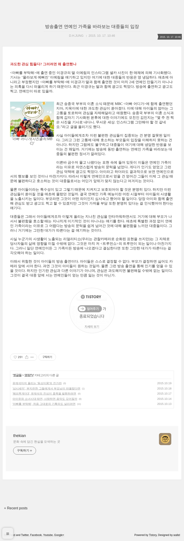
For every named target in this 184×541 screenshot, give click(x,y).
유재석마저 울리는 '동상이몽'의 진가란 (37, 383)
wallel (176, 535)
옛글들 (17, 375)
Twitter (25, 535)
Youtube (48, 535)
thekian (19, 435)
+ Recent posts (15, 508)
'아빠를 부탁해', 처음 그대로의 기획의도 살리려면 (44, 404)
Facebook (36, 535)
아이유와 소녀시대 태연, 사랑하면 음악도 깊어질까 (45, 398)
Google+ (59, 535)
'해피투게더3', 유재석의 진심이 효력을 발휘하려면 (44, 393)
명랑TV (29, 375)
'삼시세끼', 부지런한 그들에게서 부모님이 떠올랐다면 (46, 388)
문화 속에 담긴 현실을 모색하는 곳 (36, 441)
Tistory (153, 535)
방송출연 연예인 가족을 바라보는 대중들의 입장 (92, 26)
